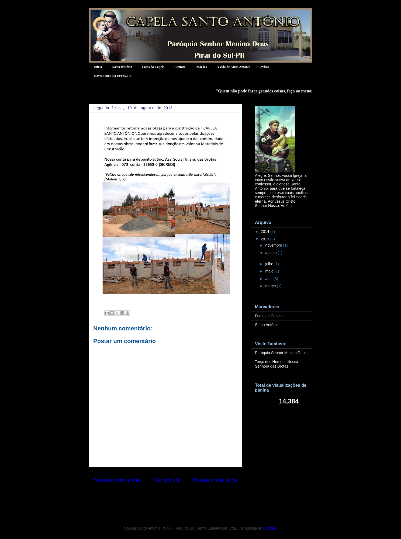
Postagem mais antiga (215, 480)
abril (269, 279)
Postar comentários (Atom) (172, 494)
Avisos (264, 67)
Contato (179, 67)
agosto (271, 253)
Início (98, 67)
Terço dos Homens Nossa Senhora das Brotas (276, 364)
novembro (274, 245)
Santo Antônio (266, 325)
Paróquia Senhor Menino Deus (280, 353)
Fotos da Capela (153, 67)
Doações (201, 67)
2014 (265, 231)
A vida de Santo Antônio (233, 67)
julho (269, 264)
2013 (265, 239)
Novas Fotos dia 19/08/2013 (113, 76)
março (271, 286)
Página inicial (167, 480)
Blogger (269, 528)
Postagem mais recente (117, 480)
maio (269, 271)
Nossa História (122, 67)
